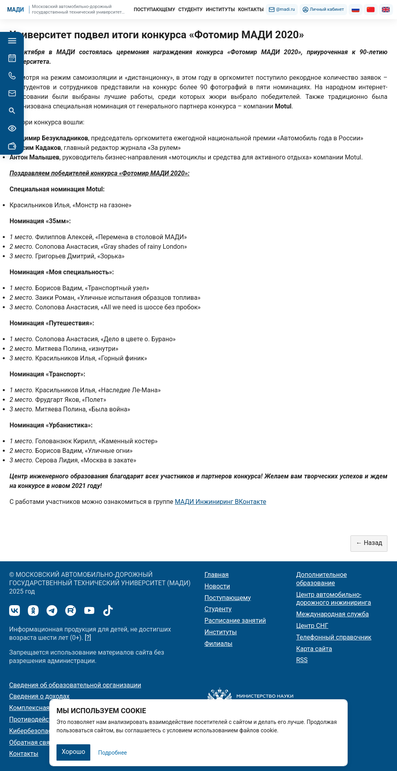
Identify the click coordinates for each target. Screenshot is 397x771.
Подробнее (112, 752)
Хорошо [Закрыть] (73, 751)
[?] (88, 637)
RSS (302, 660)
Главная (216, 574)
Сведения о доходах (39, 696)
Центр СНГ (312, 625)
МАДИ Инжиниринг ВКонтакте (220, 501)
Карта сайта (314, 649)
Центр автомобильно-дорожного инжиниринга (333, 599)
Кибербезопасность (39, 731)
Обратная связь (32, 742)
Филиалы (218, 643)
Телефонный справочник (334, 637)
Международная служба (332, 614)
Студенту (218, 609)
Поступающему (227, 598)
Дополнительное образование (321, 579)
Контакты (23, 753)
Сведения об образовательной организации (75, 685)
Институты (220, 632)
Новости (217, 586)
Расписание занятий (235, 620)
